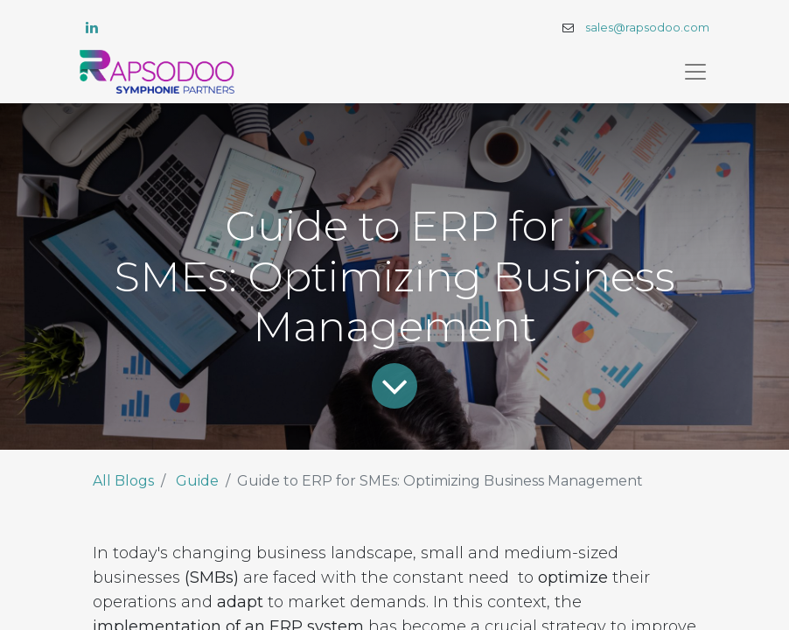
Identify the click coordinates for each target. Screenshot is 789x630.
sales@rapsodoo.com (647, 27)
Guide (197, 480)
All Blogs (123, 480)
